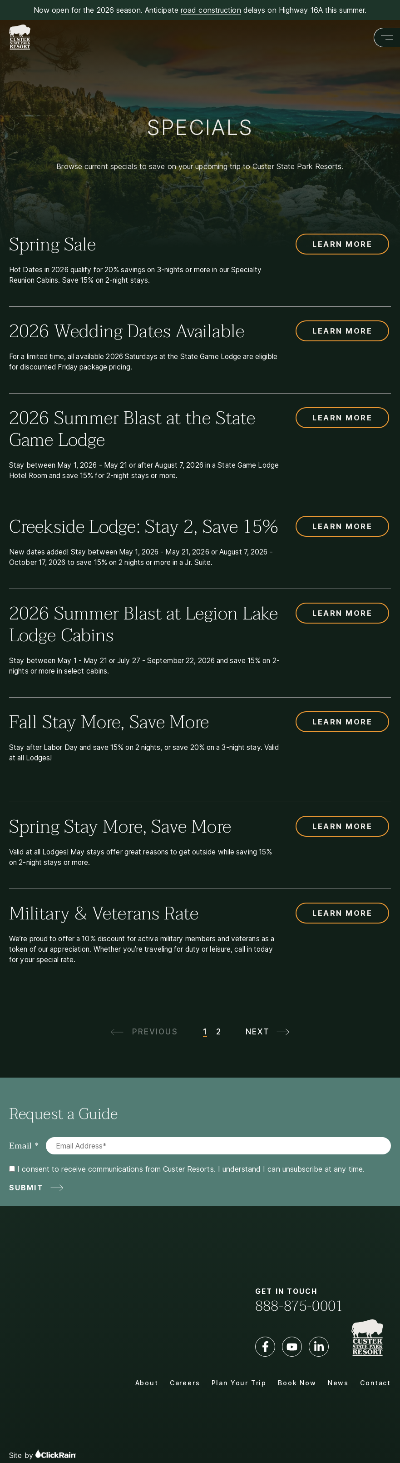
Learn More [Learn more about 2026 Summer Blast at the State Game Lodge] (342, 417)
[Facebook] (265, 1347)
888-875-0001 (299, 1306)
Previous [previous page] (155, 1032)
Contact (375, 1383)
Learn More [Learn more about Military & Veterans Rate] (342, 913)
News (338, 1383)
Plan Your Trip (239, 1383)
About (146, 1383)
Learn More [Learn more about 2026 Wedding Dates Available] (342, 330)
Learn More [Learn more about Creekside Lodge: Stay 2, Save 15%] (342, 526)
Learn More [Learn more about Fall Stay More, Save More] (342, 721)
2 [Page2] (218, 1032)
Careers (185, 1383)
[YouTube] (292, 1347)
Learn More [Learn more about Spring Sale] (342, 244)
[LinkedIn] (319, 1347)
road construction (211, 10)
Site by (42, 1454)
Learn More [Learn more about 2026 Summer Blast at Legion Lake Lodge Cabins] (342, 613)
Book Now (297, 1383)
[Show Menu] (387, 37)
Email (20, 1145)
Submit (26, 1187)
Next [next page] (258, 1032)
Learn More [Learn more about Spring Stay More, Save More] (342, 826)
